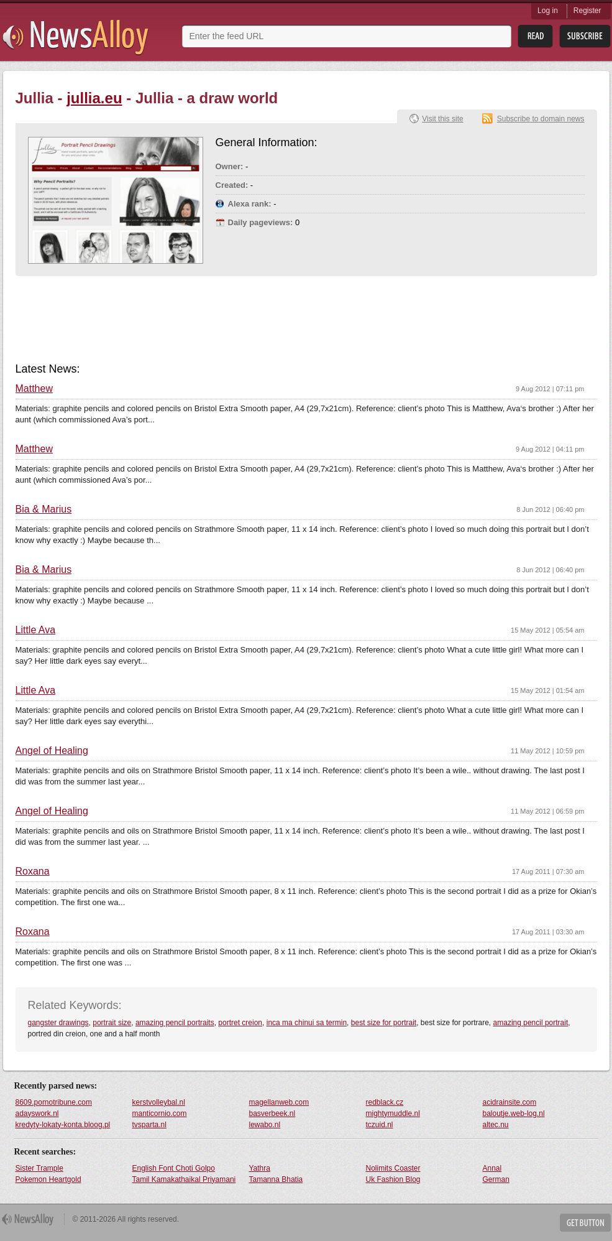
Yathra (259, 1168)
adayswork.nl (37, 1113)
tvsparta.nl (149, 1124)
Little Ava (36, 630)
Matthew (34, 389)
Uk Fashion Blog (393, 1179)
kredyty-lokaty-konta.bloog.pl (63, 1124)
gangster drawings (58, 1022)
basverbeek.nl (272, 1113)
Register (587, 10)
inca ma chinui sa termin (307, 1022)
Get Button (585, 1223)
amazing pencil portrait (531, 1022)
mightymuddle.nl (393, 1113)
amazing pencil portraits (174, 1022)
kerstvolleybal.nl (158, 1102)
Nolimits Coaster (393, 1168)
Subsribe (585, 36)
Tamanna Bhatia (276, 1179)
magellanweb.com (279, 1102)
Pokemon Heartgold (48, 1179)
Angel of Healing (52, 751)
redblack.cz (385, 1102)
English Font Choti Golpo (173, 1168)
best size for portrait (383, 1022)
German (496, 1179)
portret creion (240, 1022)
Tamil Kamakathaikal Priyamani (184, 1179)
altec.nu (496, 1124)
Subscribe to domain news (541, 118)
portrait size (112, 1022)
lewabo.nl (265, 1124)
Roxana (33, 871)
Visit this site (442, 118)
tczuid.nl (379, 1124)
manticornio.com (159, 1113)
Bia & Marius (44, 509)
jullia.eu (94, 98)
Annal (492, 1168)
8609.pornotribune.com (54, 1102)
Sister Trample (39, 1168)
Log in (547, 10)
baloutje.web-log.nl (514, 1113)
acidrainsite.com (510, 1102)
